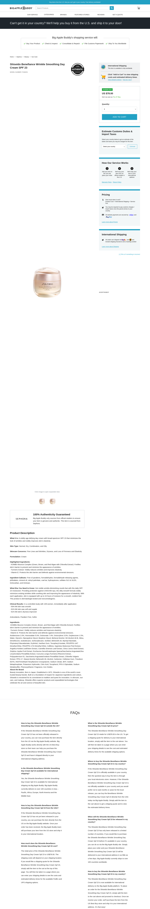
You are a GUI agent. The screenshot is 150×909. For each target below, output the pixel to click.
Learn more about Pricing (110, 222)
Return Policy (117, 182)
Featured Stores (82, 14)
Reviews (101, 14)
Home (12, 57)
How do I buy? (127, 80)
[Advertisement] (119, 274)
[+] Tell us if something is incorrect (129, 254)
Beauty (26, 57)
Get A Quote (117, 14)
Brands (63, 14)
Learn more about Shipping (110, 246)
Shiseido (15, 64)
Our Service (32, 14)
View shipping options (115, 80)
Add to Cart (119, 117)
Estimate (132, 146)
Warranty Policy (107, 182)
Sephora (19, 57)
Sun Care (35, 57)
